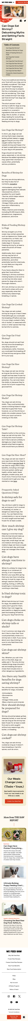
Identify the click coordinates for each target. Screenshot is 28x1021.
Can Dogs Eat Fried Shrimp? (14, 61)
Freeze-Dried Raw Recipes (14, 962)
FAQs (14, 975)
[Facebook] (14, 997)
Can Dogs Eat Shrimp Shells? (15, 66)
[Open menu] (13, 2)
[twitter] (25, 21)
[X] (19, 997)
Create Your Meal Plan (14, 801)
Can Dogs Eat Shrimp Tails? (14, 68)
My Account (14, 982)
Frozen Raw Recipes (14, 959)
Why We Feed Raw (14, 955)
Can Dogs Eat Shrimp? (13, 48)
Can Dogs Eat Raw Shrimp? (14, 63)
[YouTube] (17, 1003)
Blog (14, 979)
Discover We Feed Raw (14, 1017)
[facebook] (21, 21)
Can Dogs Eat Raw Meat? (13, 70)
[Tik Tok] (11, 1003)
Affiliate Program (14, 986)
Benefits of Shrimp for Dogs (14, 50)
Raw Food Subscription (14, 969)
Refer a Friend (14, 989)
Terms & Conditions (14, 1012)
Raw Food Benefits (14, 966)
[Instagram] (8, 997)
